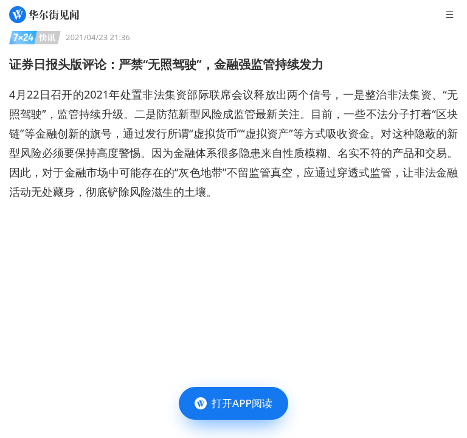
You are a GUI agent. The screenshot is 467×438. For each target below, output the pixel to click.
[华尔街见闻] (44, 14)
